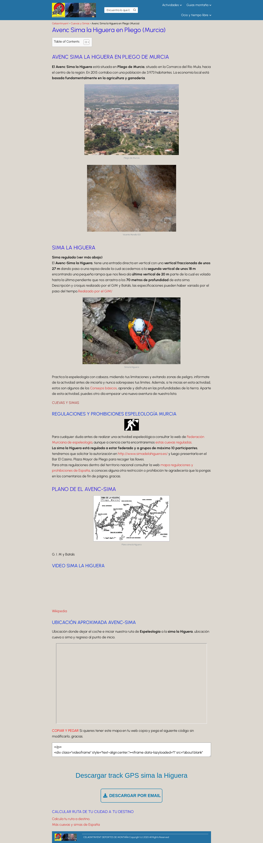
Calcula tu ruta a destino (71, 819)
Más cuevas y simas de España (76, 824)
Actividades (170, 5)
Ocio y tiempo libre (194, 15)
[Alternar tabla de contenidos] (85, 42)
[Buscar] (134, 10)
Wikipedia (59, 611)
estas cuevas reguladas (173, 442)
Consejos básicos (103, 388)
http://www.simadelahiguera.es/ (143, 454)
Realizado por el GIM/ (95, 291)
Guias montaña (197, 5)
